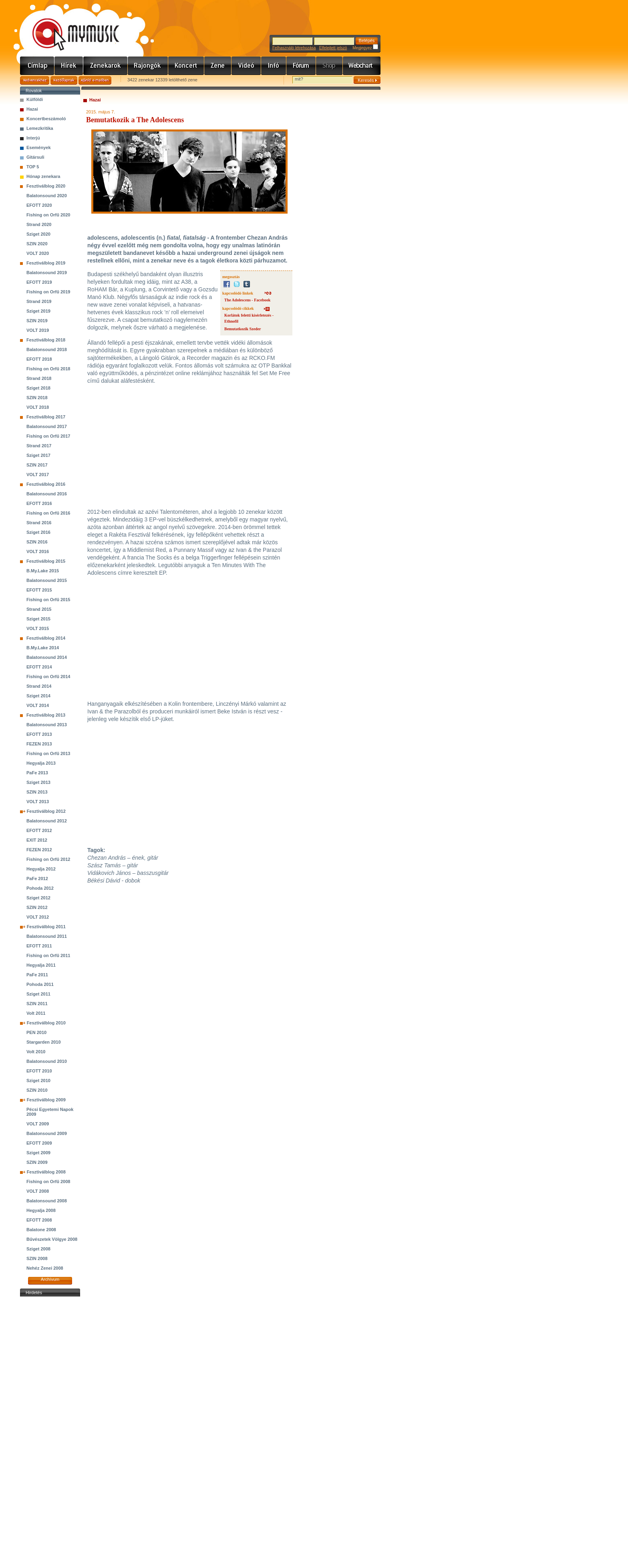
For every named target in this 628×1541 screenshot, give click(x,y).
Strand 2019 (38, 301)
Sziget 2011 (38, 994)
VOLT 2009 (37, 1123)
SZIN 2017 (37, 465)
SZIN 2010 (37, 1090)
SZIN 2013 (37, 792)
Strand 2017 (38, 445)
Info (273, 66)
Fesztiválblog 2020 (45, 186)
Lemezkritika (39, 128)
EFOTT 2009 (39, 1143)
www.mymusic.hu (69, 26)
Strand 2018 (38, 378)
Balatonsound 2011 (46, 936)
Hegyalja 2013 (41, 763)
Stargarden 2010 (43, 1042)
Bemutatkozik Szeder (242, 329)
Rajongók (148, 66)
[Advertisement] (50, 1419)
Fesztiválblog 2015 (45, 561)
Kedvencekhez (34, 80)
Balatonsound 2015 (46, 580)
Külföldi (34, 99)
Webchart (361, 66)
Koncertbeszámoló (46, 118)
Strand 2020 (38, 224)
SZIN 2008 (37, 1258)
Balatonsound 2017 (46, 426)
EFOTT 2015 (39, 590)
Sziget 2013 (38, 782)
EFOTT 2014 (39, 666)
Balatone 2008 (41, 1229)
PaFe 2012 (37, 878)
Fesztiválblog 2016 (45, 484)
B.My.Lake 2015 (42, 570)
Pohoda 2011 (40, 984)
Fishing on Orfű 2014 (48, 676)
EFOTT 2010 (39, 1070)
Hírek (68, 66)
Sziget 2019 (38, 311)
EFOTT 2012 (39, 830)
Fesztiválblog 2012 (46, 811)
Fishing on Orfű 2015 (48, 599)
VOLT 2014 (37, 705)
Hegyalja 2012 (41, 868)
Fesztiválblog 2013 (45, 715)
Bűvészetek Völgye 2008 (51, 1239)
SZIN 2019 (37, 320)
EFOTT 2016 (39, 503)
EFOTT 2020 (39, 205)
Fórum (301, 66)
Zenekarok (105, 66)
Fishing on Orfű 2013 (48, 753)
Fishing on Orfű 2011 (48, 955)
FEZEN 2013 (39, 743)
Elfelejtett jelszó (333, 48)
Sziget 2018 (38, 388)
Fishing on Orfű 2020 (48, 214)
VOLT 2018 (37, 407)
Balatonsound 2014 (46, 657)
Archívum (50, 1279)
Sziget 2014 (38, 695)
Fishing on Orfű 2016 (48, 513)
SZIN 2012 (37, 907)
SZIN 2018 (37, 397)
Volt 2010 (36, 1051)
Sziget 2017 (38, 455)
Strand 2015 (38, 609)
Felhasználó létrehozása (294, 48)
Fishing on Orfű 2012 (48, 859)
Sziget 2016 (38, 532)
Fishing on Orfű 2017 (48, 436)
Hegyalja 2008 (41, 1210)
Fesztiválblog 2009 (46, 1099)
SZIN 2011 (37, 1003)
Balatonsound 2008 (46, 1200)
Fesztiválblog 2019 (45, 263)
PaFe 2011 (37, 974)
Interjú (33, 137)
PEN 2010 (36, 1032)
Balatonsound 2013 (46, 724)
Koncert (186, 66)
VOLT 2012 (37, 917)
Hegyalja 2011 (41, 965)
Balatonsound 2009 (46, 1133)
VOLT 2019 (37, 330)
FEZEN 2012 (39, 849)
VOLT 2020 (37, 253)
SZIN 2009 (37, 1162)
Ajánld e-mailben (94, 80)
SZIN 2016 (37, 541)
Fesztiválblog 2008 (46, 1171)
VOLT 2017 (37, 474)
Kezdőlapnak (63, 80)
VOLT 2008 (37, 1191)
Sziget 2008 (38, 1248)
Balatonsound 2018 (46, 349)
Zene (217, 66)
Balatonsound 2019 (46, 272)
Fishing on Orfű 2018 (48, 368)
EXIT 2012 (36, 840)
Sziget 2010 (38, 1080)
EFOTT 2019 (39, 282)
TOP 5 (32, 166)
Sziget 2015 (38, 618)
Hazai (32, 109)
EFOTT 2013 (39, 734)
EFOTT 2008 (39, 1220)
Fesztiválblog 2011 (46, 926)
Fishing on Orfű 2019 (48, 291)
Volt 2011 (36, 1013)
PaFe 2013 (37, 772)
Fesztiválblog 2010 (46, 1022)
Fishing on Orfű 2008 (48, 1181)
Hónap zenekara (43, 176)
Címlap (37, 66)
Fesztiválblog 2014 (45, 638)
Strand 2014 (38, 686)
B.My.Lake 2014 (42, 647)
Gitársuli (35, 157)
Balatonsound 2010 (46, 1061)
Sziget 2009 (38, 1152)
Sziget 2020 (38, 234)
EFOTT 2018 (39, 359)
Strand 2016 (38, 522)
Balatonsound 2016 (46, 493)
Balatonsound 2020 (46, 195)
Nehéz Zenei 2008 (44, 1268)
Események (38, 147)
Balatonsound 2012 (46, 820)
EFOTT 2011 (39, 945)
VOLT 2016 (37, 551)
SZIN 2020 (37, 243)
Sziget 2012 (38, 897)
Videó (246, 66)
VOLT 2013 (37, 801)
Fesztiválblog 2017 (45, 416)
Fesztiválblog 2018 (45, 339)
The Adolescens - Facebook (247, 300)
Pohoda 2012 (40, 888)
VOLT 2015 (37, 628)
